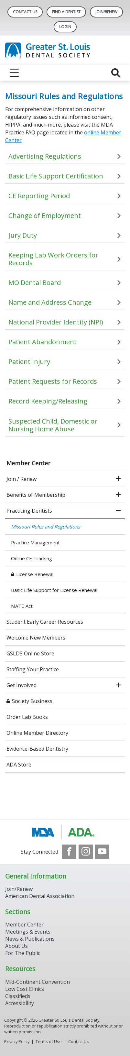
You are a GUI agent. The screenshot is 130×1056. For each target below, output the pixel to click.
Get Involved (21, 685)
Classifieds (17, 996)
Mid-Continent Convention (37, 981)
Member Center (28, 463)
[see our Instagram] (86, 852)
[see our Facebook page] (69, 852)
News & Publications (30, 938)
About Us (16, 945)
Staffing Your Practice (32, 669)
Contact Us (25, 12)
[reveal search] (116, 73)
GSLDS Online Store (30, 653)
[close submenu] (118, 511)
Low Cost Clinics (24, 989)
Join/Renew (106, 12)
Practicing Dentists (29, 510)
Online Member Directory (37, 732)
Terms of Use (49, 1041)
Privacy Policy (16, 1041)
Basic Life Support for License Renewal (54, 590)
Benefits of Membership (35, 494)
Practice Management (35, 542)
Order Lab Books (27, 717)
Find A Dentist (66, 12)
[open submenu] (118, 479)
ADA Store (18, 764)
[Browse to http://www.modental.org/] (65, 832)
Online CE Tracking (31, 558)
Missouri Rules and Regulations (45, 526)
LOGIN (65, 26)
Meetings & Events (27, 931)
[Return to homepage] (65, 50)
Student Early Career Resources (44, 621)
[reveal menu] (14, 73)
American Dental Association (39, 896)
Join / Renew (21, 479)
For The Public (22, 953)
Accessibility (19, 1003)
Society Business (32, 701)
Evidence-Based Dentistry (37, 748)
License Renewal (34, 574)
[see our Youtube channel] (102, 852)
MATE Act (22, 606)
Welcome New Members (35, 637)
